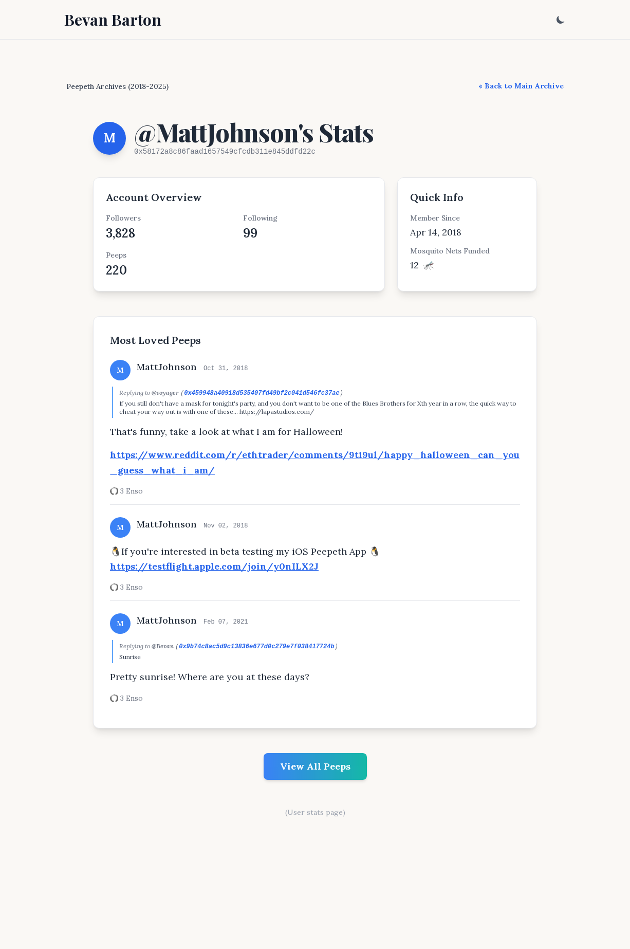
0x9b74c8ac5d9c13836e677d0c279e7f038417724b (256, 646)
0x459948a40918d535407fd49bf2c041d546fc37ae (261, 393)
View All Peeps (315, 766)
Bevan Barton (112, 19)
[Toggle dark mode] (560, 19)
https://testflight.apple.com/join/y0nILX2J (214, 566)
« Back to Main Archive (521, 85)
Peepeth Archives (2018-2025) (117, 86)
